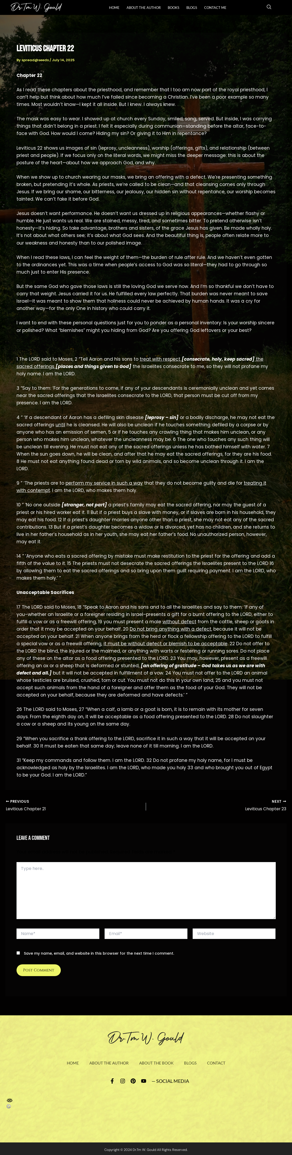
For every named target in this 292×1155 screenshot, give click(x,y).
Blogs (191, 7)
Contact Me (215, 7)
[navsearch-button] (269, 7)
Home (114, 7)
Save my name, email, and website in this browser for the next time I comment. (99, 953)
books (173, 7)
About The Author (144, 7)
